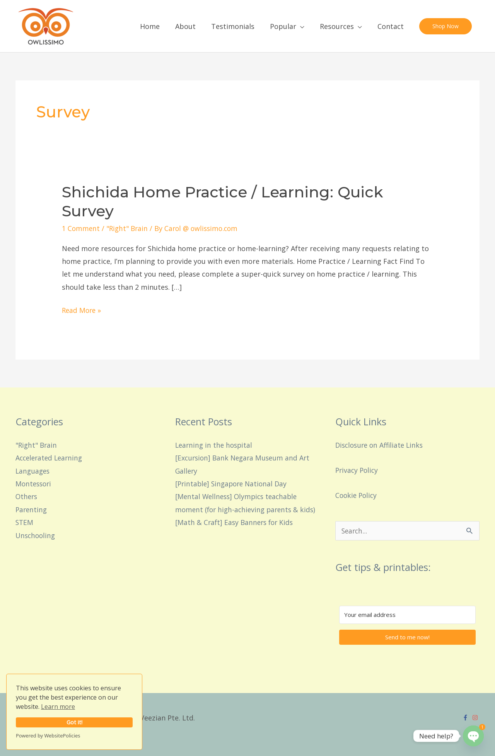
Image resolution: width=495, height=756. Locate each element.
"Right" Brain (128, 228)
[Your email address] (407, 615)
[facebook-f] (466, 717)
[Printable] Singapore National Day (233, 483)
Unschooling (36, 535)
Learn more (58, 706)
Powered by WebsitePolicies (48, 735)
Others (27, 496)
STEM (24, 522)
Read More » (82, 309)
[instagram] (476, 717)
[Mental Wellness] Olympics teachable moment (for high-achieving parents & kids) (239, 509)
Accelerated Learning (50, 457)
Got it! (74, 722)
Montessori (34, 483)
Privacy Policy (357, 469)
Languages (33, 470)
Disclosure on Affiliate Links (381, 444)
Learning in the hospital (215, 444)
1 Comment (81, 228)
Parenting (31, 509)
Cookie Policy (357, 494)
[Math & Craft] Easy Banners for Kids (236, 535)
